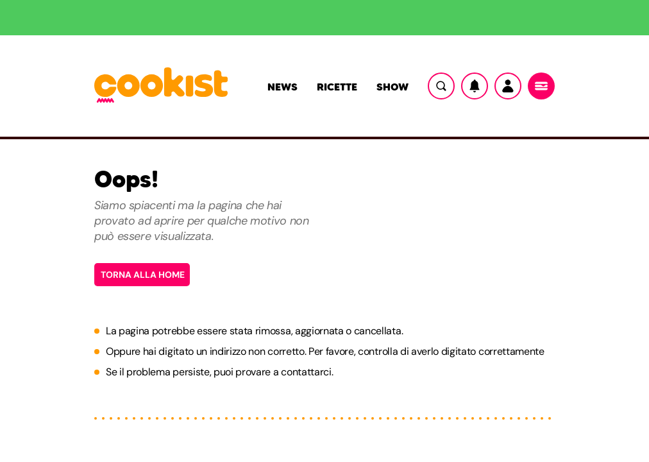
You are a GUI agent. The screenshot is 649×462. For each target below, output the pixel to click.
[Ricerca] (441, 86)
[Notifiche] (474, 86)
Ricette (337, 86)
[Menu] (541, 86)
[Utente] (507, 86)
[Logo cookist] (161, 86)
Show (392, 86)
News (282, 86)
